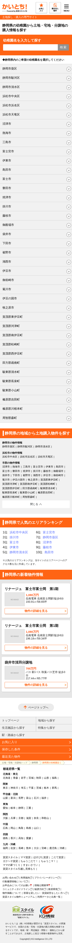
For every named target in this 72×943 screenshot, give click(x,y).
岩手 (23, 777)
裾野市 (6, 252)
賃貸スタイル (10, 857)
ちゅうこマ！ (48, 861)
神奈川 (14, 787)
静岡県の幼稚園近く (51, 762)
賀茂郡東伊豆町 (12, 316)
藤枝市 (6, 215)
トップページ (10, 720)
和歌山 (45, 818)
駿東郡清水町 (11, 371)
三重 (28, 807)
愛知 (5, 807)
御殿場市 (8, 224)
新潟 (13, 797)
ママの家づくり (11, 865)
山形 (46, 777)
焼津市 (6, 197)
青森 (15, 777)
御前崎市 (8, 280)
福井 (43, 797)
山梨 (5, 797)
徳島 (5, 838)
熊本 (28, 848)
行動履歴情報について (14, 881)
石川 (36, 797)
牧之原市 (8, 307)
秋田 (38, 777)
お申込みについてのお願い (16, 885)
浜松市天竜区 (11, 114)
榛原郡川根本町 (12, 408)
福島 (54, 777)
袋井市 (6, 234)
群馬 (54, 787)
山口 (36, 828)
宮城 (31, 777)
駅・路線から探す (13, 735)
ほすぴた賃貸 (40, 857)
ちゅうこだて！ (29, 861)
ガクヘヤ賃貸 (10, 861)
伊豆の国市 (9, 298)
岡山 (13, 828)
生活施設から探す (13, 727)
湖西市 (6, 261)
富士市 (6, 178)
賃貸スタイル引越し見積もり (19, 868)
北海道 (6, 777)
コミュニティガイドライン (16, 889)
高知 (20, 838)
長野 (20, 797)
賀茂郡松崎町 (11, 344)
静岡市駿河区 (11, 77)
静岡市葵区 (9, 68)
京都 (20, 818)
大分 (36, 848)
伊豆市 (6, 270)
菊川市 (6, 289)
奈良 (36, 818)
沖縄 (62, 848)
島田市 (6, 169)
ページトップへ (38, 707)
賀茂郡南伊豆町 (12, 335)
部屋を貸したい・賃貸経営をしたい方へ (44, 893)
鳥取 (20, 828)
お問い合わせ (9, 877)
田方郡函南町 (11, 362)
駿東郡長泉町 (11, 381)
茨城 (38, 787)
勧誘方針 (39, 889)
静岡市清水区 (11, 86)
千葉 (31, 787)
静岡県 (35, 762)
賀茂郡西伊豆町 (12, 353)
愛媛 (28, 838)
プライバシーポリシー (45, 877)
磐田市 (6, 188)
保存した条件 (11, 749)
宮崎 (43, 848)
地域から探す (46, 720)
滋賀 (28, 818)
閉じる (34, 504)
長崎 (20, 848)
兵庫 (13, 818)
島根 (28, 828)
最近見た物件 (11, 756)
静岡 (20, 807)
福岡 (5, 848)
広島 (5, 828)
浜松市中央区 (11, 96)
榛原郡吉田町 (11, 399)
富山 (28, 797)
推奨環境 (52, 889)
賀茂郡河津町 (11, 325)
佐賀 (13, 848)
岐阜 (13, 807)
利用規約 (25, 877)
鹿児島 (53, 848)
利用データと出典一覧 (48, 897)
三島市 (6, 142)
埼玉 (23, 787)
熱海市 (6, 132)
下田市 (6, 243)
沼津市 (6, 123)
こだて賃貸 (57, 857)
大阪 (5, 818)
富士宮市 (8, 151)
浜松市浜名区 (11, 105)
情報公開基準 (41, 885)
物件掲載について (11, 893)
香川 (13, 838)
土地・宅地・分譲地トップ (14, 762)
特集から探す (46, 727)
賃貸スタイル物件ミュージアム (18, 897)
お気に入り (9, 742)
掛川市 (6, 206)
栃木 (46, 787)
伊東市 (6, 160)
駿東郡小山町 (11, 390)
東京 (5, 787)
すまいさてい (30, 865)
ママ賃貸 (26, 857)
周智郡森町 (9, 417)
